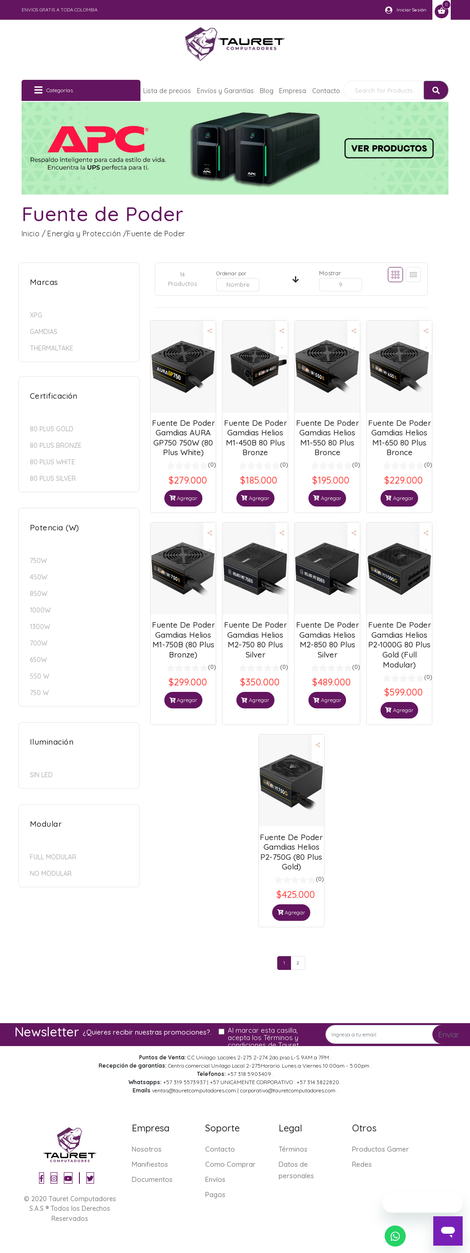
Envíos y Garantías (225, 91)
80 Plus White (52, 462)
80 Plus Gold (51, 429)
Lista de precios (167, 91)
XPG (36, 315)
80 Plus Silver (53, 478)
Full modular (53, 857)
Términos (293, 1149)
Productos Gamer (380, 1149)
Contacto (326, 91)
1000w (40, 610)
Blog (267, 91)
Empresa (292, 91)
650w (38, 660)
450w (38, 577)
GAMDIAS (43, 332)
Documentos (152, 1179)
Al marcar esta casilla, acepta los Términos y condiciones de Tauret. (264, 1038)
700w (38, 643)
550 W (39, 676)
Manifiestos (150, 1164)
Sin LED (41, 775)
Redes (362, 1164)
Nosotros (147, 1149)
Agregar (183, 498)
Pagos (215, 1194)
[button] (209, 331)
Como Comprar (230, 1164)
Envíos (215, 1179)
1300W (40, 627)
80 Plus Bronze (56, 445)
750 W (39, 693)
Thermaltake (51, 348)
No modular (51, 873)
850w (38, 594)
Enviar (448, 1034)
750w (38, 561)
